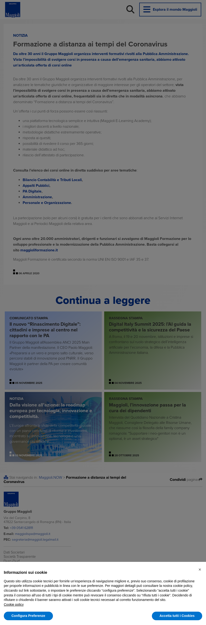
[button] (200, 569)
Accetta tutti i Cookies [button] (177, 616)
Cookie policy (14, 604)
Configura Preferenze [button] (28, 616)
